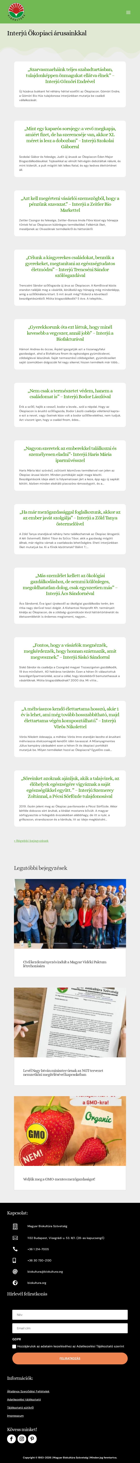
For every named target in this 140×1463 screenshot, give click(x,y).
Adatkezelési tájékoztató (24, 1399)
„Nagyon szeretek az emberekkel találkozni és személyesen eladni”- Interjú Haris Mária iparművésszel (70, 454)
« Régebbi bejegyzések (31, 841)
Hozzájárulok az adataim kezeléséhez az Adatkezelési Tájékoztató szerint (68, 1346)
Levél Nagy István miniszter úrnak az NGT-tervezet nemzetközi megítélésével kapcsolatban (63, 1072)
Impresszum (15, 1416)
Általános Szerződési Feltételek (28, 1391)
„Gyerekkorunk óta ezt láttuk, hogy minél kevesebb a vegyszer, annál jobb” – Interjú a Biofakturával (70, 333)
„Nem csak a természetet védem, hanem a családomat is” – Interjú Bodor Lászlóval (70, 394)
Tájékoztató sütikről (20, 1407)
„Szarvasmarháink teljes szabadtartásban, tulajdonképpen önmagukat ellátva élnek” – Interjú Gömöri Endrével (70, 75)
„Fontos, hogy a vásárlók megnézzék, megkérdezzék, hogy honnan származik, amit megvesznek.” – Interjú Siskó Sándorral (70, 651)
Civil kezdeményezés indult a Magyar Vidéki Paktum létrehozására (64, 964)
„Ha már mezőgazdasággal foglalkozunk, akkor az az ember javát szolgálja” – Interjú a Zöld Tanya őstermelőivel (70, 518)
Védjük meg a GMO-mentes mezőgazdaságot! (59, 1179)
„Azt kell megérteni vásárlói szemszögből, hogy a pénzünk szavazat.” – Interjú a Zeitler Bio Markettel (70, 204)
